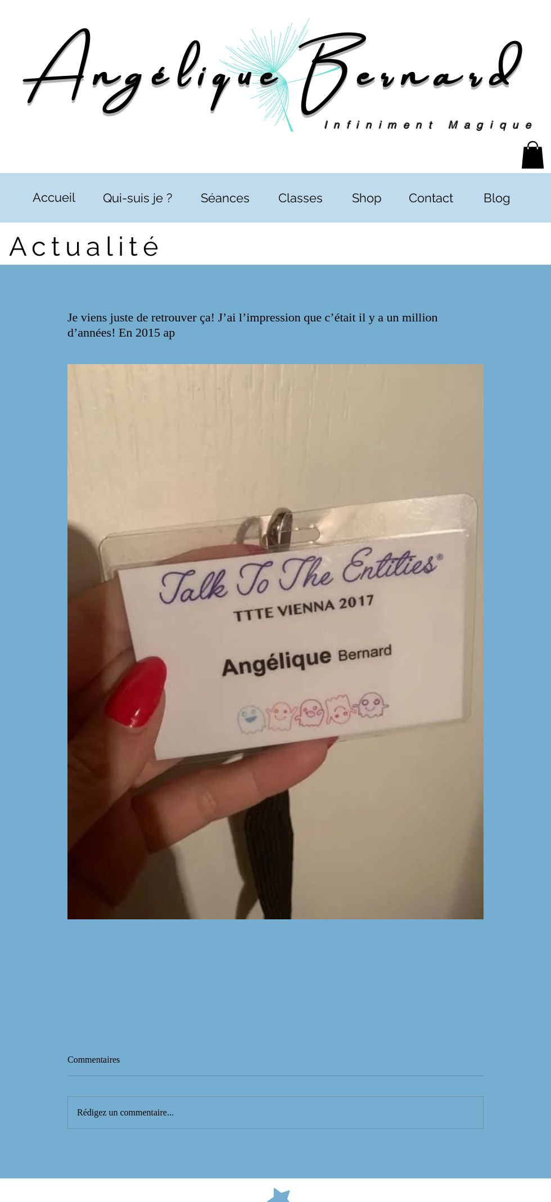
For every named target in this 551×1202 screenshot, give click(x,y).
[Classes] (300, 198)
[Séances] (225, 198)
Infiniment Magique (431, 125)
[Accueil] (53, 197)
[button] (532, 155)
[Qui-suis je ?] (137, 198)
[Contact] (431, 198)
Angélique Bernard (275, 69)
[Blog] (496, 198)
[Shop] (366, 198)
